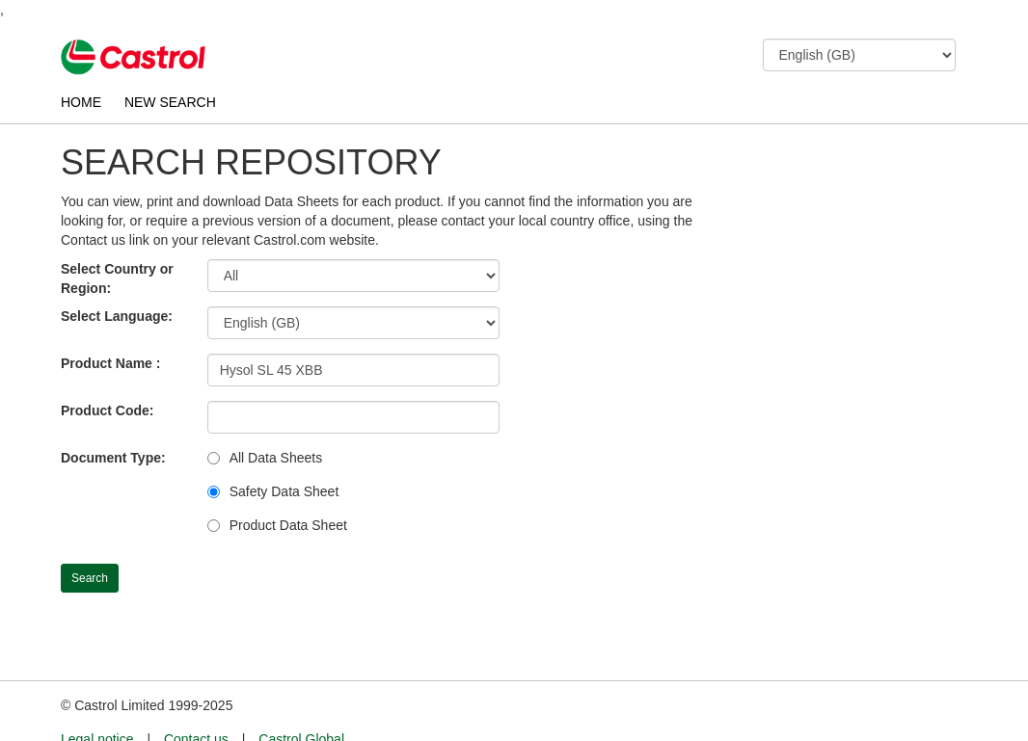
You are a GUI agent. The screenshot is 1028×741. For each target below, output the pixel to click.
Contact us (196, 703)
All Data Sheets (276, 457)
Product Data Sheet (288, 525)
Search (89, 578)
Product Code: (107, 410)
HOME (81, 102)
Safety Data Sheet (284, 491)
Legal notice (97, 703)
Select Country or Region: (117, 278)
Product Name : (110, 363)
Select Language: (117, 316)
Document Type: (113, 457)
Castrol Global (301, 703)
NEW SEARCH (170, 102)
